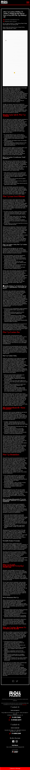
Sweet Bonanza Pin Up (10, 52)
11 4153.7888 (16, 717)
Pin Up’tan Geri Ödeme (10, 37)
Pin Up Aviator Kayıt (10, 75)
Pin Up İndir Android (10, 65)
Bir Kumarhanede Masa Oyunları (13, 45)
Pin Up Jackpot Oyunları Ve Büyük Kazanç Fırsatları (15, 63)
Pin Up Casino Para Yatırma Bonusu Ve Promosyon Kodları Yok (14, 55)
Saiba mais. (24, 704)
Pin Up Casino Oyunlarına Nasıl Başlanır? (15, 35)
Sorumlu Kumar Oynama (11, 49)
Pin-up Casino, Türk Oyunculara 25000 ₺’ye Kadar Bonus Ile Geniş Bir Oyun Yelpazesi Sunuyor (15, 59)
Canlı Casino (8, 71)
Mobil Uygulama (9, 61)
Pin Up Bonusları (9, 46)
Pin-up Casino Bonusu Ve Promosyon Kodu (15, 53)
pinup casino (9, 132)
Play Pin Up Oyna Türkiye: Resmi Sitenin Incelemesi (14, 77)
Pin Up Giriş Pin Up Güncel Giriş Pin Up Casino (14, 79)
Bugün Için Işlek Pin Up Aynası (12, 34)
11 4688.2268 (16, 733)
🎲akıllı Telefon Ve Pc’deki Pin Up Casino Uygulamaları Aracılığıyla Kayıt (15, 41)
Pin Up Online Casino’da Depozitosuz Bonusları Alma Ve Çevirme (14, 82)
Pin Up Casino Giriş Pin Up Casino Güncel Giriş (15, 38)
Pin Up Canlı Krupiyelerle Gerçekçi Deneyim (15, 50)
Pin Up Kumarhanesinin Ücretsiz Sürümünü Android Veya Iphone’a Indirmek (15, 48)
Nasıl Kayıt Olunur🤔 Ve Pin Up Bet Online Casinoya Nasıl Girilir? (15, 73)
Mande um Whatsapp (15, 768)
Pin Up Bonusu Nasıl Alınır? (11, 56)
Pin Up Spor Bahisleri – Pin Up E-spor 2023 (15, 80)
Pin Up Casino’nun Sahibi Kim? (12, 64)
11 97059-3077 (16, 720)
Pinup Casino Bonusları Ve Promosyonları (15, 68)
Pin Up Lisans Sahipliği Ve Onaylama (14, 67)
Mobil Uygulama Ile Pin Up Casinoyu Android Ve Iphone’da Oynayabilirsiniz (14, 70)
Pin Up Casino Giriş (9, 43)
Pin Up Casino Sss (9, 42)
